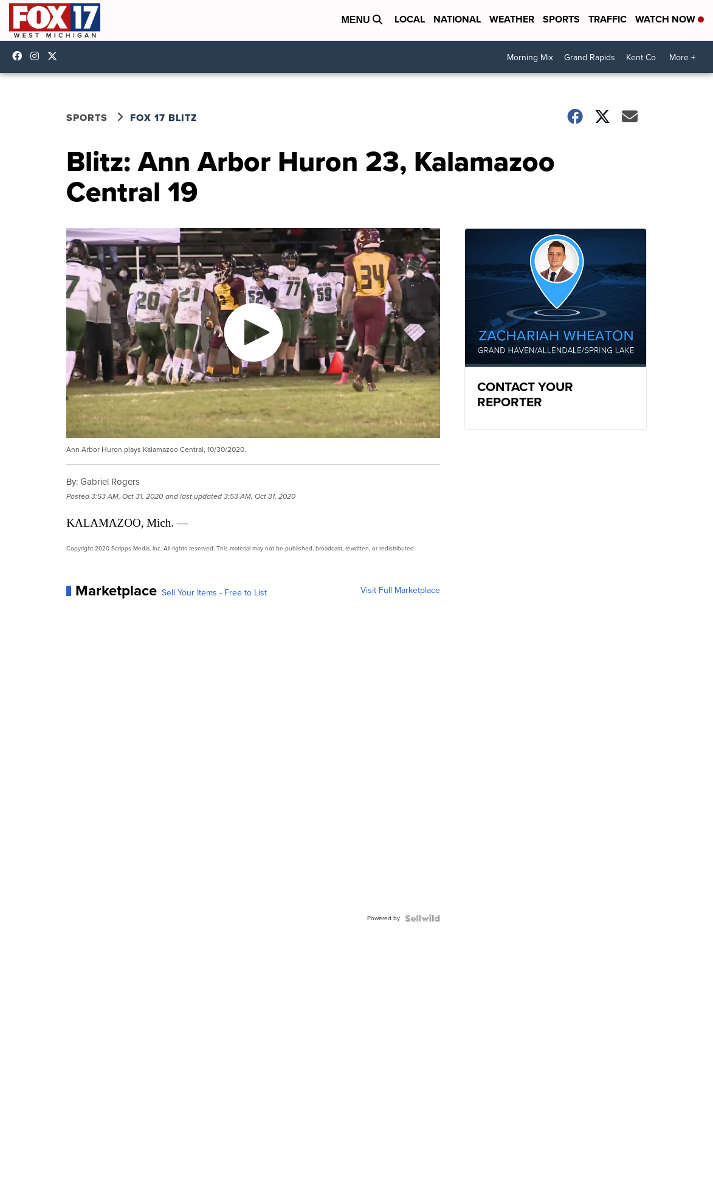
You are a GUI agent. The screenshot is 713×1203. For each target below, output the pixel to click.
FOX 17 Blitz (164, 118)
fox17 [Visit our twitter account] (55, 56)
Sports (561, 19)
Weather (511, 19)
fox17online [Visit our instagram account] (37, 56)
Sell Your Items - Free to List (214, 593)
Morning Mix (530, 57)
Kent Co (641, 57)
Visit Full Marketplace (400, 590)
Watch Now (669, 19)
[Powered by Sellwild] (422, 918)
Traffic (607, 19)
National (457, 19)
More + (682, 57)
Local (409, 19)
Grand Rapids (589, 57)
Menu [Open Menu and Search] (361, 20)
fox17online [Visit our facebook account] (20, 56)
